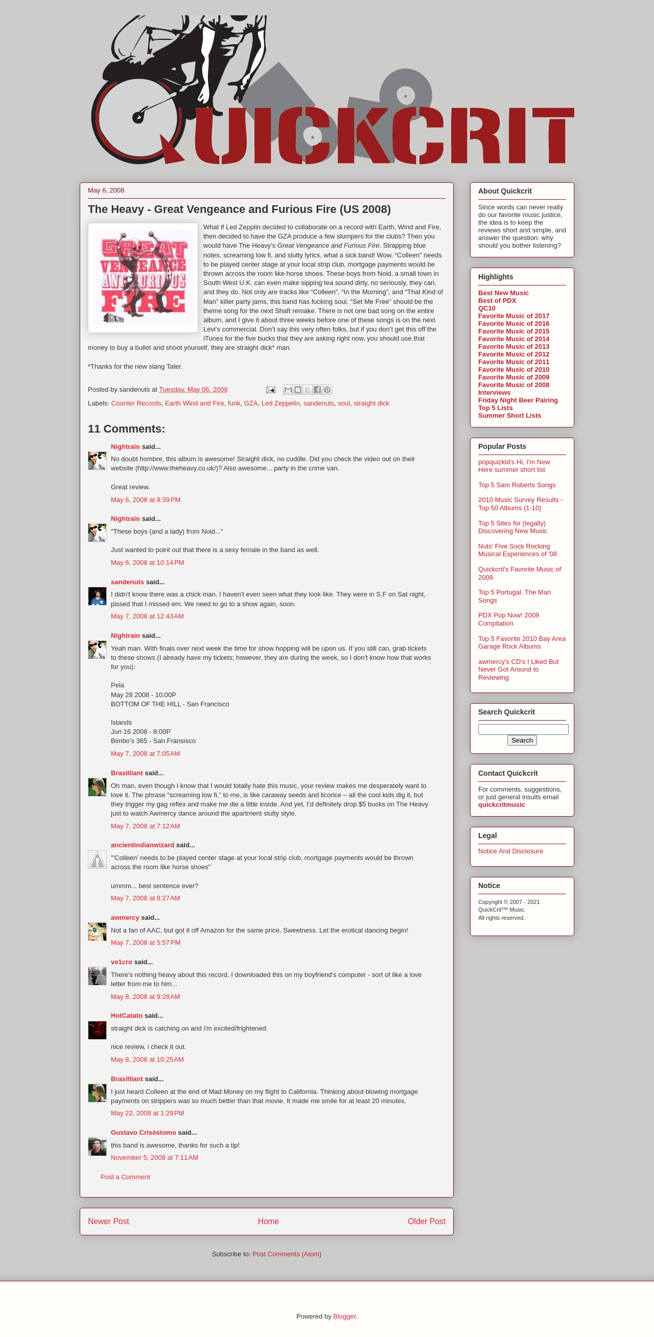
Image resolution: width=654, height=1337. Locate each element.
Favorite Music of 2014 (513, 339)
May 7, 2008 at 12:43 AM (147, 616)
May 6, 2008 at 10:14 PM (147, 562)
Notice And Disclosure (510, 851)
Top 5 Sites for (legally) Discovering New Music (512, 527)
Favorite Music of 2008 (513, 385)
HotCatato (127, 1015)
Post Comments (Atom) (286, 1254)
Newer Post (108, 1221)
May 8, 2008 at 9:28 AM (145, 996)
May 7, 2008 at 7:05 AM (145, 753)
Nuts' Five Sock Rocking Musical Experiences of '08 (517, 550)
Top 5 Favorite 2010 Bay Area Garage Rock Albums (522, 643)
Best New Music (503, 293)
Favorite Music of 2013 (513, 346)
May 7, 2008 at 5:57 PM (145, 942)
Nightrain (125, 446)
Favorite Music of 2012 (513, 354)
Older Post (427, 1221)
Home (268, 1221)
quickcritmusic (501, 804)
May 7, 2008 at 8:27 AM (145, 898)
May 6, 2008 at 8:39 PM (145, 500)
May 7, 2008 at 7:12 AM (145, 826)
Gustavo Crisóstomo (143, 1132)
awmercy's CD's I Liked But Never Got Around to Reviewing (518, 669)
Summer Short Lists (510, 415)
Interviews (494, 392)
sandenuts (318, 403)
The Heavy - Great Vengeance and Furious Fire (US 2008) (239, 209)
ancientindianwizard (142, 845)
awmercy (125, 917)
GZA (251, 403)
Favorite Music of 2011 (513, 362)
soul (344, 403)
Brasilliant (127, 773)
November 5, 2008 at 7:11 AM (154, 1157)
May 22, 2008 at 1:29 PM (147, 1113)
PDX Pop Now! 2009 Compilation (508, 619)
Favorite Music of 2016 (513, 323)
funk (234, 403)
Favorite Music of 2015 (513, 331)
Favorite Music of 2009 (513, 377)
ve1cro (121, 962)
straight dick (371, 403)
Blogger (344, 1316)
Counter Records (136, 403)
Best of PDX (497, 300)
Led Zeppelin (281, 403)
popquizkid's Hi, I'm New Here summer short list (514, 466)
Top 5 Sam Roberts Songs (517, 485)
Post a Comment (125, 1177)
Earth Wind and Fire (194, 403)
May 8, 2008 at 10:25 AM (147, 1059)
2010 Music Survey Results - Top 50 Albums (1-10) (520, 504)
